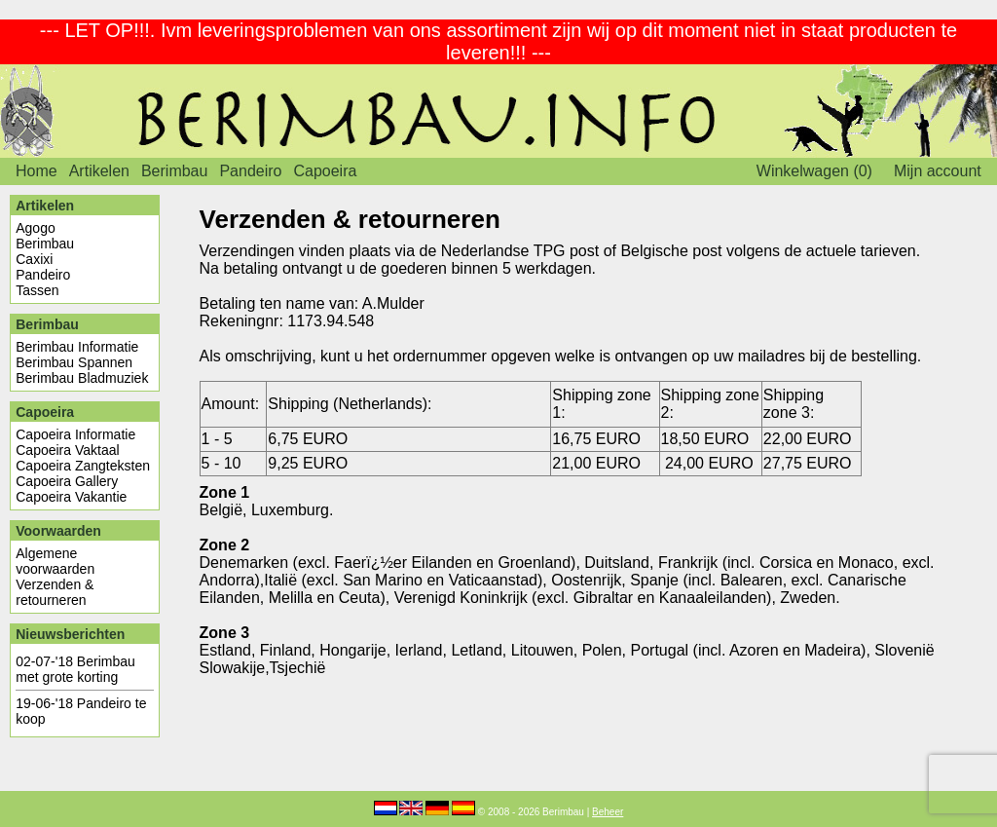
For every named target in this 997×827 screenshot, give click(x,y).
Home (36, 171)
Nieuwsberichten (70, 634)
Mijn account (937, 171)
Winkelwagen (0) (814, 171)
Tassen (37, 290)
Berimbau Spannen (74, 362)
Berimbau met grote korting (75, 669)
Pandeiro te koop (81, 711)
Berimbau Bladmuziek (82, 378)
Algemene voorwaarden (55, 561)
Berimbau (174, 171)
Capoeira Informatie (75, 434)
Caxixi (34, 259)
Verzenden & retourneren (54, 592)
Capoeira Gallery (67, 481)
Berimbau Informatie (77, 347)
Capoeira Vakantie (71, 497)
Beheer (607, 812)
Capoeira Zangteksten (83, 465)
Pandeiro (250, 171)
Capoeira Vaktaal (67, 450)
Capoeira (324, 171)
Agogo (35, 228)
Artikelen (99, 171)
